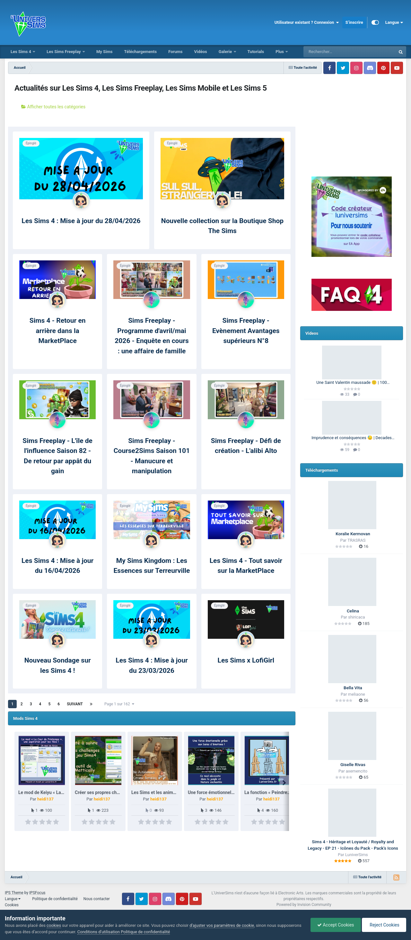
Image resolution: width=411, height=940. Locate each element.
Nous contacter (96, 899)
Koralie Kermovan (353, 533)
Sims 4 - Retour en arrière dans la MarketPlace (58, 331)
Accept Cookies (335, 924)
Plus (280, 51)
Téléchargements (140, 51)
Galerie (226, 51)
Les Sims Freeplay (64, 51)
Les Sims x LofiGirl (246, 660)
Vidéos (200, 51)
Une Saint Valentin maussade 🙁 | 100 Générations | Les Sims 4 (351, 383)
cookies (54, 925)
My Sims (104, 51)
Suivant (75, 704)
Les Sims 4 (21, 51)
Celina (353, 610)
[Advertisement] (351, 117)
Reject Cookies (384, 924)
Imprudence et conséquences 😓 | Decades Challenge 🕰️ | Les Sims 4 (351, 438)
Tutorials (256, 51)
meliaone (356, 694)
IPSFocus (37, 892)
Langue (394, 22)
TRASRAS (356, 540)
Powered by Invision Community (303, 904)
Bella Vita (353, 687)
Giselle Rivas (352, 764)
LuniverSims (356, 854)
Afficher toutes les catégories (53, 106)
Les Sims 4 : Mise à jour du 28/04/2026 (81, 221)
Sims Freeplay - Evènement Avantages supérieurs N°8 (246, 331)
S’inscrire (354, 22)
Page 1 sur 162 (119, 704)
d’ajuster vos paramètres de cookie (221, 925)
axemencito (356, 771)
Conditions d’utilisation (98, 931)
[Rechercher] (332, 51)
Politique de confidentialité (55, 899)
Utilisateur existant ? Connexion (307, 22)
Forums (175, 51)
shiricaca (356, 617)
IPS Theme (14, 892)
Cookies (12, 905)
